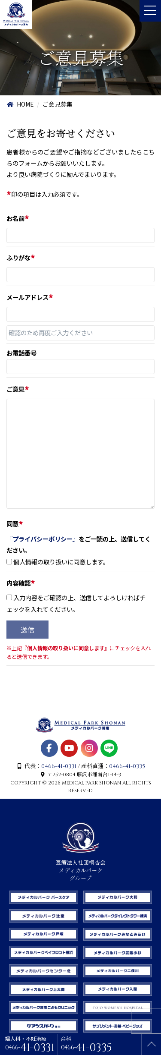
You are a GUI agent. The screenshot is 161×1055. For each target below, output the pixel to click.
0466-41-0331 (58, 766)
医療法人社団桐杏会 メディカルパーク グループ (80, 866)
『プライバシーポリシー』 (42, 538)
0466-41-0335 (127, 766)
